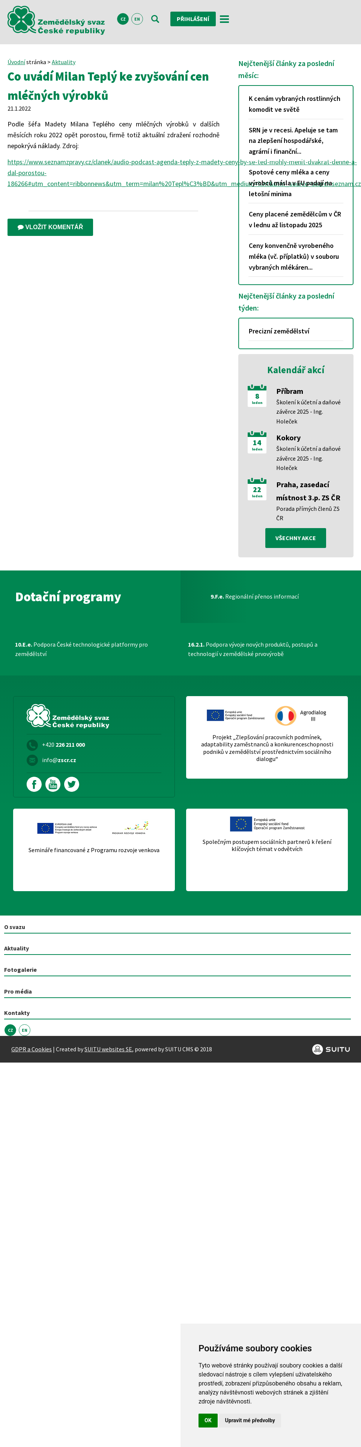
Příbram (289, 391)
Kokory (288, 437)
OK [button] (208, 1420)
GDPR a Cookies (31, 1049)
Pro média (18, 991)
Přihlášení (193, 19)
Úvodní (16, 62)
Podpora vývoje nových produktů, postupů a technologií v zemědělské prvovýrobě (252, 649)
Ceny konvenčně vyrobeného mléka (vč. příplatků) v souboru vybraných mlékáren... (294, 256)
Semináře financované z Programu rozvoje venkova (94, 850)
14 (257, 442)
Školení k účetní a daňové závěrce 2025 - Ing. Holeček (308, 411)
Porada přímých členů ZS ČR (308, 513)
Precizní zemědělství (279, 331)
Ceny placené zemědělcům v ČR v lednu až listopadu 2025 (295, 219)
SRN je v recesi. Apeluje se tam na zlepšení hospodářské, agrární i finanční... (293, 141)
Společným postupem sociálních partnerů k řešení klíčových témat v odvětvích (267, 845)
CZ (123, 19)
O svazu (14, 927)
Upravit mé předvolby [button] (250, 1420)
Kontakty (17, 1012)
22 (257, 489)
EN (137, 19)
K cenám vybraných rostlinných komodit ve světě (294, 104)
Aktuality (63, 62)
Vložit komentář (50, 227)
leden (257, 403)
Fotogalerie (20, 969)
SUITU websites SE (108, 1049)
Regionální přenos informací (255, 596)
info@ (59, 760)
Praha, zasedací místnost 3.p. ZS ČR (308, 491)
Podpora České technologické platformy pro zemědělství (81, 649)
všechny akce (295, 538)
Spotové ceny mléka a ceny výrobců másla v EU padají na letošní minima (290, 183)
